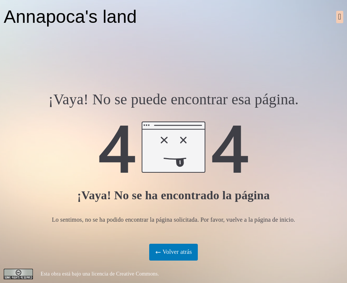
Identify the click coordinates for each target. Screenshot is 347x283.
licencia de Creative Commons (125, 274)
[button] (339, 17)
